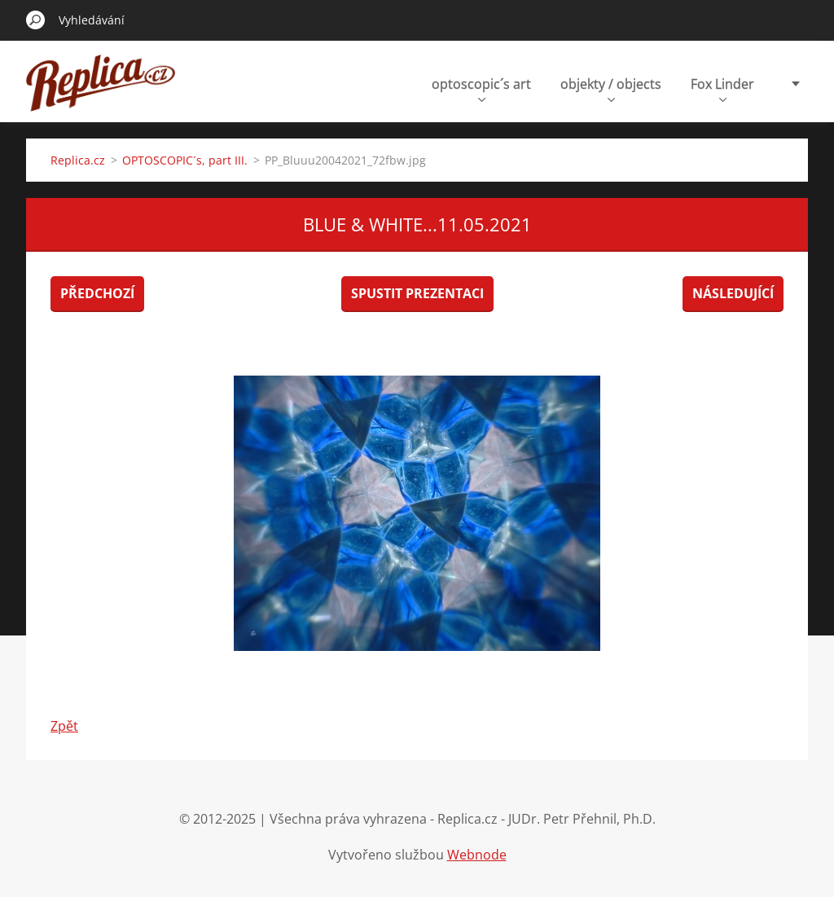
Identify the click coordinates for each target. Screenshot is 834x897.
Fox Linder (722, 88)
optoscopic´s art (481, 88)
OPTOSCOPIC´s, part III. (185, 160)
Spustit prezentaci (417, 293)
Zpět (64, 726)
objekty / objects (611, 88)
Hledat (36, 19)
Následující (733, 293)
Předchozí (97, 293)
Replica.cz (77, 160)
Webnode (477, 855)
